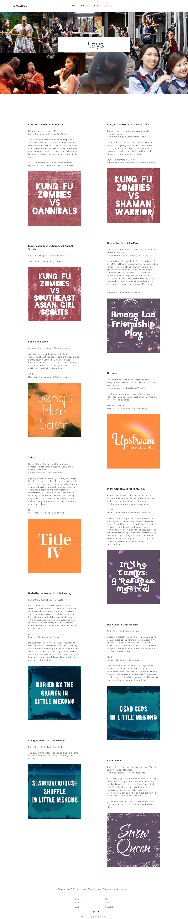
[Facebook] (89, 912)
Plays (76, 907)
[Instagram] (93, 912)
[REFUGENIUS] (21, 6)
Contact (77, 899)
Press (107, 903)
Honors (108, 899)
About (76, 903)
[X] (98, 912)
